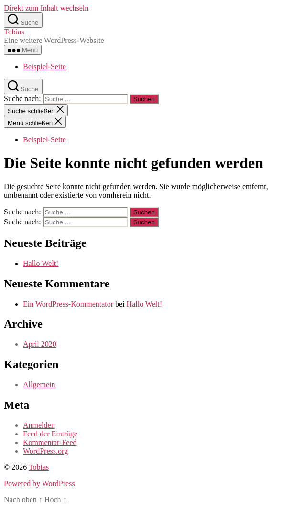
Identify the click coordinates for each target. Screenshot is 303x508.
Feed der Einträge (50, 434)
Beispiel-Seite (44, 67)
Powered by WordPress (39, 483)
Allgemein (39, 385)
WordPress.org (45, 451)
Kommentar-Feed (50, 442)
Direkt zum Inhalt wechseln (46, 8)
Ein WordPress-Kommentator (68, 304)
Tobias (14, 32)
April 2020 (39, 344)
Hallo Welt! (40, 263)
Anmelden (39, 425)
